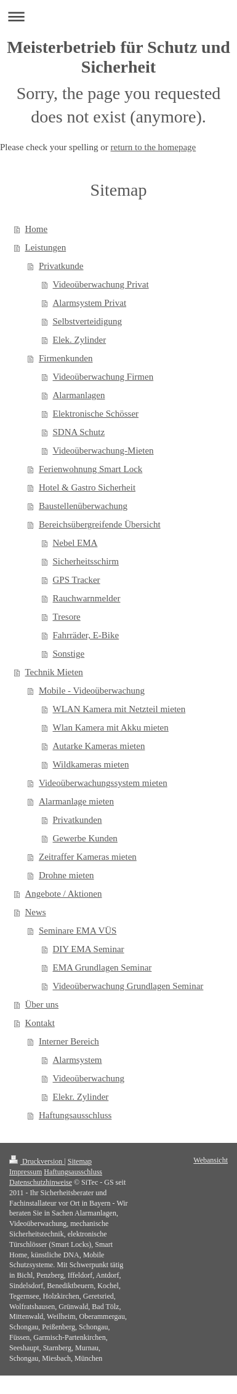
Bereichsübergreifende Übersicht (100, 524)
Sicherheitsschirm (86, 561)
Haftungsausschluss (75, 1115)
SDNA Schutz (79, 432)
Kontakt (40, 1023)
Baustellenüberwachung (83, 506)
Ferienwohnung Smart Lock (90, 469)
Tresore (67, 617)
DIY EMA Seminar (88, 949)
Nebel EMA (75, 543)
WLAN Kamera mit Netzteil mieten (119, 709)
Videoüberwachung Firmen (103, 377)
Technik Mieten (54, 672)
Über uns (42, 1004)
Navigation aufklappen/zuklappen (118, 16)
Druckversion (36, 1161)
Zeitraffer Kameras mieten (88, 857)
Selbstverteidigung (88, 321)
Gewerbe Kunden (85, 838)
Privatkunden (77, 820)
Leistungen (45, 247)
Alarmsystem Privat (90, 303)
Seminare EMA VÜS (77, 930)
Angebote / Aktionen (63, 894)
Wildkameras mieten (91, 764)
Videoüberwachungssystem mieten (103, 783)
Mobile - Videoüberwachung (92, 690)
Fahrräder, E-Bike (86, 635)
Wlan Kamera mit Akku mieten (111, 727)
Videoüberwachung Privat (101, 284)
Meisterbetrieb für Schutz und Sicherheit (118, 57)
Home (36, 229)
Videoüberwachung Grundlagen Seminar (128, 986)
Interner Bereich (69, 1041)
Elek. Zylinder (79, 340)
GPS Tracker (76, 580)
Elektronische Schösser (96, 414)
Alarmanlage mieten (76, 801)
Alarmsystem (77, 1060)
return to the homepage (153, 147)
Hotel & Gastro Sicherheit (87, 487)
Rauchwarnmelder (87, 598)
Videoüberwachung (89, 1078)
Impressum (25, 1172)
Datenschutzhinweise (40, 1182)
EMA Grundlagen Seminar (102, 967)
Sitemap (80, 1161)
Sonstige (69, 654)
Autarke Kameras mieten (99, 746)
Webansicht (210, 1160)
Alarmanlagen (79, 395)
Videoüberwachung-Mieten (103, 450)
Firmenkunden (66, 358)
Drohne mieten (66, 875)
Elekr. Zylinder (81, 1097)
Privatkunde (61, 266)
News (35, 912)
